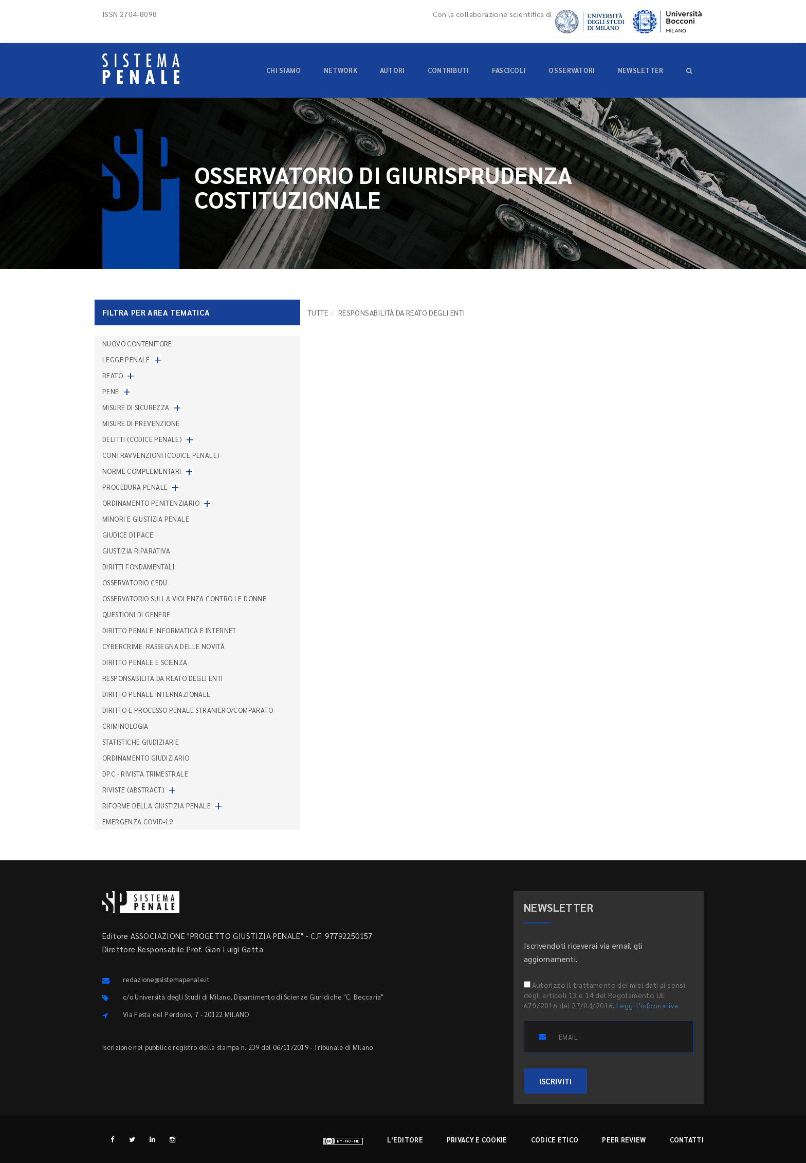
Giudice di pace (127, 534)
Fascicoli (509, 70)
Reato (112, 375)
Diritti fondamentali (138, 566)
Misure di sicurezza (136, 407)
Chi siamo (283, 70)
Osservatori (571, 70)
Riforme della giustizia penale (156, 805)
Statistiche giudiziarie (140, 741)
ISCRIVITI (555, 1081)
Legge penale (126, 359)
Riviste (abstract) (133, 789)
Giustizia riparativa (136, 550)
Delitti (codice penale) (142, 439)
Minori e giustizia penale (145, 518)
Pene (110, 391)
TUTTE (318, 312)
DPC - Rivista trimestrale (145, 773)
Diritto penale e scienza (145, 662)
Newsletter (641, 70)
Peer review (624, 1139)
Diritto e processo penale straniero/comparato (187, 710)
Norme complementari (141, 471)
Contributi (448, 70)
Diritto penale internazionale (156, 694)
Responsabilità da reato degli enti (162, 678)
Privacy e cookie (477, 1139)
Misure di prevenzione (140, 423)
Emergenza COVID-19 (137, 821)
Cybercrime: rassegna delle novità (163, 646)
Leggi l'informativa (647, 1005)
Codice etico (555, 1139)
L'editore (405, 1139)
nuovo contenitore (137, 343)
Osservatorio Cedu (135, 582)
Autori (392, 70)
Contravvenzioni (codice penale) (160, 455)
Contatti (687, 1139)
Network (340, 70)
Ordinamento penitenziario (150, 503)
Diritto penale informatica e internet (169, 630)
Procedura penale (135, 487)
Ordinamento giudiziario (145, 757)
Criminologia (125, 726)
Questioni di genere (136, 614)
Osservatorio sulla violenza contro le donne (184, 598)
